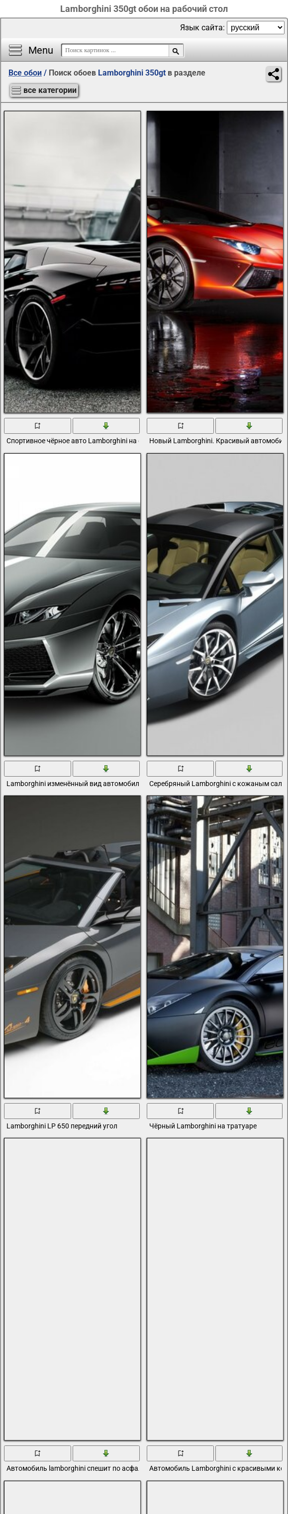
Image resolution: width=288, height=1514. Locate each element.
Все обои (25, 73)
